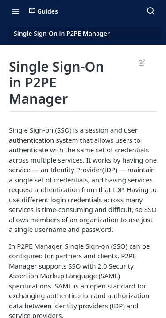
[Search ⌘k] (150, 11)
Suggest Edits (141, 62)
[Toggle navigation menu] (15, 11)
